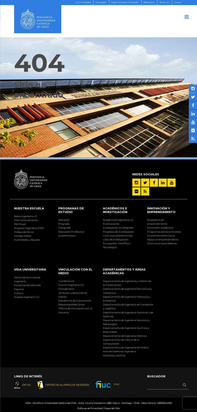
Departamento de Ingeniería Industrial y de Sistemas (128, 314)
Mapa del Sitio (112, 408)
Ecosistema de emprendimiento (157, 221)
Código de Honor (24, 231)
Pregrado (63, 223)
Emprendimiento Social (161, 235)
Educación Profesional (71, 231)
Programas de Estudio (71, 210)
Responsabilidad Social (71, 304)
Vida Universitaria (30, 269)
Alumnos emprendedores (162, 243)
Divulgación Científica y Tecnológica (117, 245)
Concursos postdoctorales (118, 235)
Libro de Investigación (115, 239)
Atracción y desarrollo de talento (72, 294)
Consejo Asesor (22, 235)
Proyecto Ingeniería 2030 (29, 228)
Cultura (18, 293)
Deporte (19, 289)
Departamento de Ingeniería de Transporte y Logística (128, 306)
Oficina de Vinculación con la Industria (75, 310)
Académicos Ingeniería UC (118, 219)
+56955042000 (164, 403)
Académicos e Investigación (115, 210)
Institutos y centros (114, 355)
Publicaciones (111, 223)
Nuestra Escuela (29, 208)
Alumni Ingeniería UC (71, 284)
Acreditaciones (66, 235)
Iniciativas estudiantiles (27, 285)
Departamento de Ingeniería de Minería (126, 347)
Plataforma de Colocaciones (74, 300)
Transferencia (66, 281)
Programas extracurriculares (164, 231)
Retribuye (20, 223)
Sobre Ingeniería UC (25, 216)
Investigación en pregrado (118, 227)
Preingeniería (66, 288)
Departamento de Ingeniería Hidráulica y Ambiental (127, 298)
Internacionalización (26, 220)
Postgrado (64, 227)
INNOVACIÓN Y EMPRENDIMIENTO (161, 210)
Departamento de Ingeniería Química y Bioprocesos (126, 329)
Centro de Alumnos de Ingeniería (27, 279)
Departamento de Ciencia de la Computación (121, 341)
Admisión (64, 219)
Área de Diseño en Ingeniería (119, 351)
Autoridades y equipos (27, 239)
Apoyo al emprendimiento (162, 239)
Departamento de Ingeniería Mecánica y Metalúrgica (126, 322)
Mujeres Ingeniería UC (27, 296)
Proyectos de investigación (118, 231)
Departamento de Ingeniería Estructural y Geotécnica (127, 290)
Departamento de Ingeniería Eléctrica (125, 335)
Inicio (75, 108)
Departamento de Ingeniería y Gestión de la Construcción (127, 282)
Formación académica (160, 227)
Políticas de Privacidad (89, 408)
